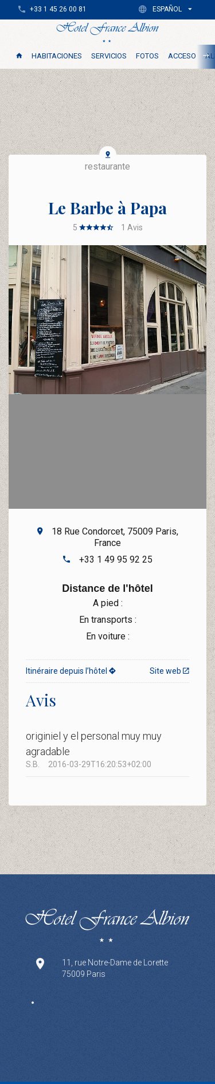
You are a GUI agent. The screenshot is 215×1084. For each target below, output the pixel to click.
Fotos (147, 56)
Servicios (109, 56)
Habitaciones (57, 56)
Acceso (182, 56)
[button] (168, 9)
